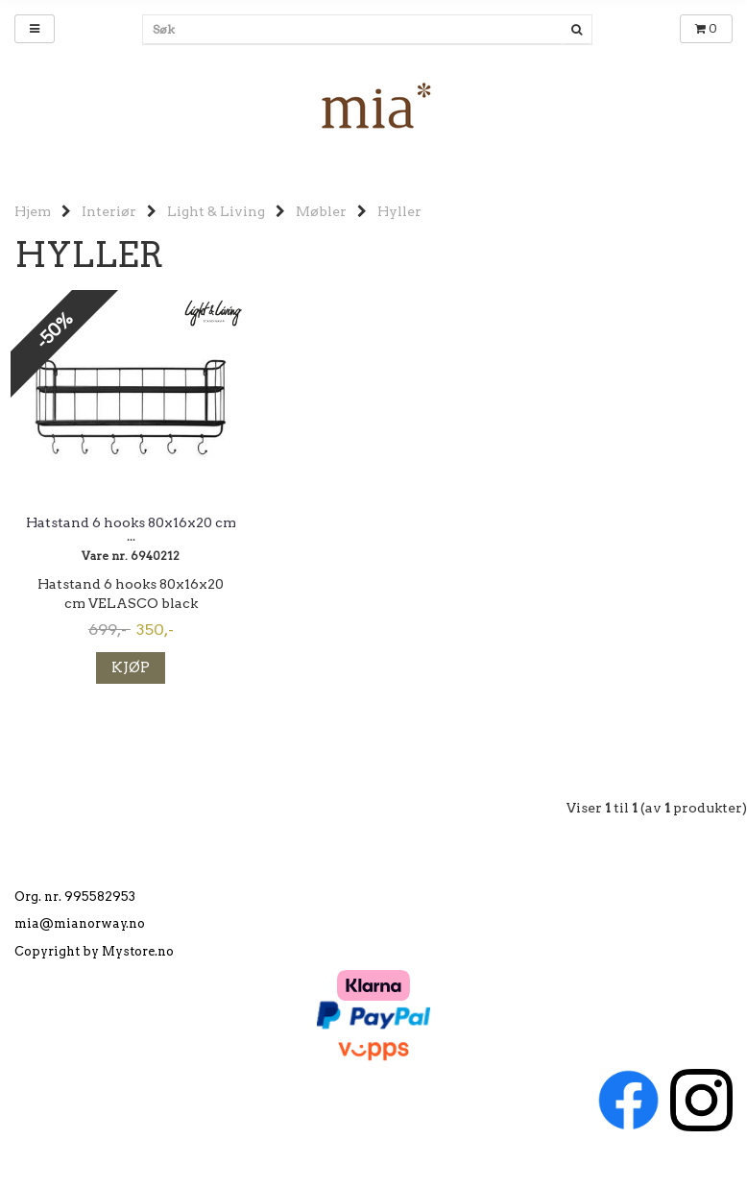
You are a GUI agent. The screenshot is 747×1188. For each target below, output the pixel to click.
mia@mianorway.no (79, 923)
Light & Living (216, 211)
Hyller (399, 211)
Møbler (321, 211)
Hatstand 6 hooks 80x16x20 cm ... (131, 529)
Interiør (109, 211)
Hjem (32, 211)
